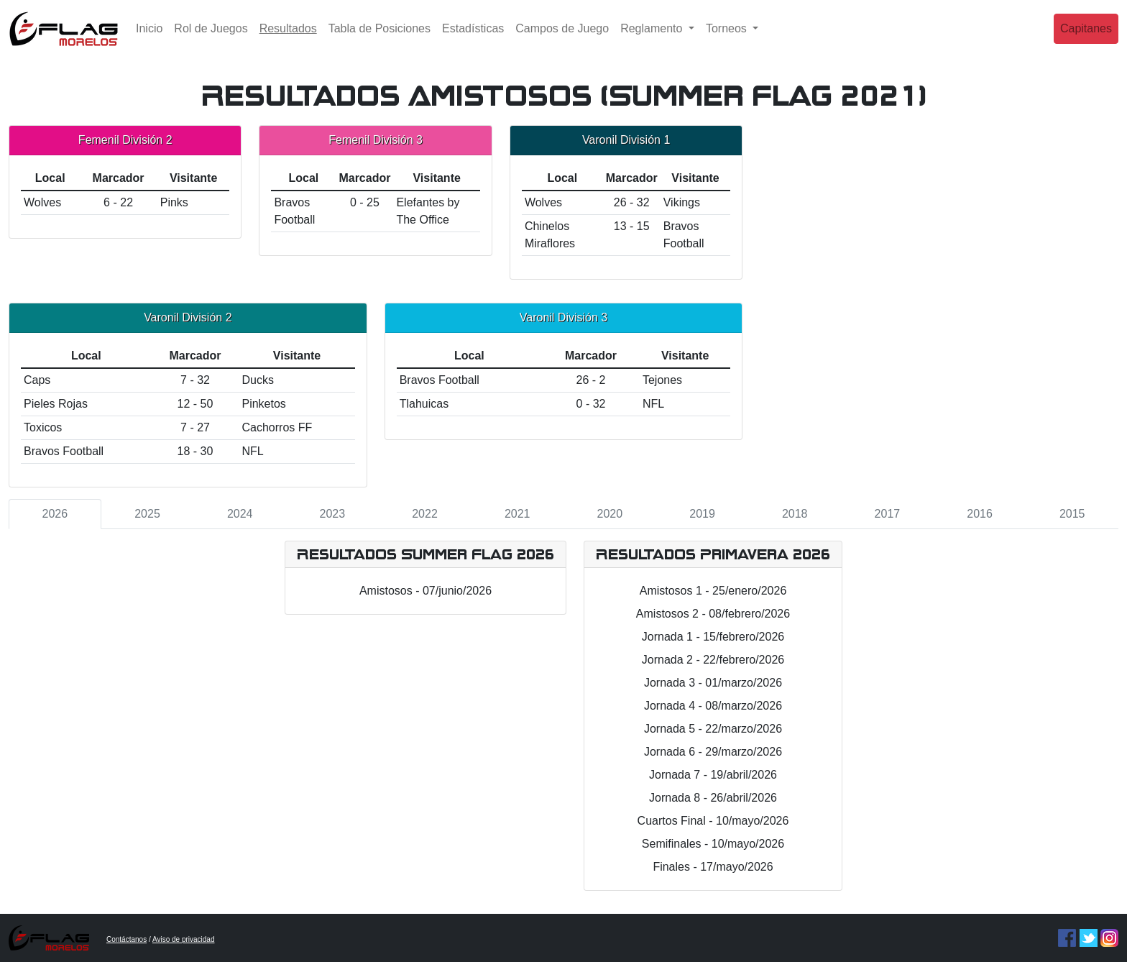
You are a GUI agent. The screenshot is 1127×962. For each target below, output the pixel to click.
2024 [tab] (240, 514)
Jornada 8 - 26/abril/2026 (713, 798)
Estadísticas (473, 39)
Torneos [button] (728, 39)
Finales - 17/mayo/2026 (713, 867)
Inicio (149, 39)
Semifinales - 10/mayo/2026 (713, 844)
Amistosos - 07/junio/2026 (425, 591)
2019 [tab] (702, 514)
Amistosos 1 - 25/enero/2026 (713, 591)
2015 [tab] (1072, 514)
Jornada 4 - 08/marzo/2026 (713, 706)
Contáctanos (126, 939)
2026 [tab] (55, 514)
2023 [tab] (333, 514)
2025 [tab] (147, 514)
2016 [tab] (980, 514)
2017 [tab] (888, 514)
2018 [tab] (795, 514)
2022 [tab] (425, 514)
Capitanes (1086, 39)
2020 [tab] (610, 514)
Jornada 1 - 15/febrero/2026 (713, 637)
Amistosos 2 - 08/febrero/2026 (713, 614)
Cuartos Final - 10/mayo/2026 (713, 821)
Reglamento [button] (653, 39)
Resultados (291, 37)
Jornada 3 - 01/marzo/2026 (713, 683)
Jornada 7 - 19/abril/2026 (713, 775)
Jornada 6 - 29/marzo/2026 (713, 752)
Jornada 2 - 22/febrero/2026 (713, 660)
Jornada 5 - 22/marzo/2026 (713, 729)
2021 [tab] (517, 514)
